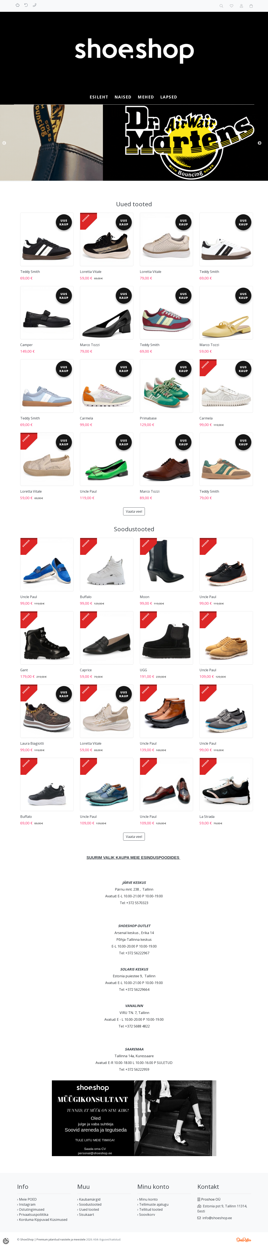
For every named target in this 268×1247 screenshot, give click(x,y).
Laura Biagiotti (32, 743)
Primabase (148, 418)
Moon (144, 597)
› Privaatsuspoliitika (32, 1214)
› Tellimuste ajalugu (152, 1204)
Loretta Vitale (90, 271)
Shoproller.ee (243, 1240)
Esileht (99, 97)
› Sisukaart (85, 1214)
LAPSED (168, 97)
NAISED (123, 97)
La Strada (206, 816)
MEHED (146, 97)
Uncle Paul (88, 491)
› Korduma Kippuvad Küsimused (42, 1219)
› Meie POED (27, 1199)
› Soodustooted (89, 1204)
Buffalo (86, 597)
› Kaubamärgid (88, 1199)
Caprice (86, 670)
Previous (4, 143)
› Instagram (26, 1204)
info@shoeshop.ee (217, 1218)
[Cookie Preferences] (6, 1241)
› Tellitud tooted (150, 1209)
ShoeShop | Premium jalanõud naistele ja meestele (53, 1239)
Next (259, 143)
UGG (143, 670)
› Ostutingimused (30, 1209)
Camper (26, 344)
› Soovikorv (146, 1214)
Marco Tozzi (90, 344)
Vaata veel (134, 511)
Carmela (86, 418)
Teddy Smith (30, 271)
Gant (24, 670)
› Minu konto (147, 1199)
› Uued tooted (88, 1209)
